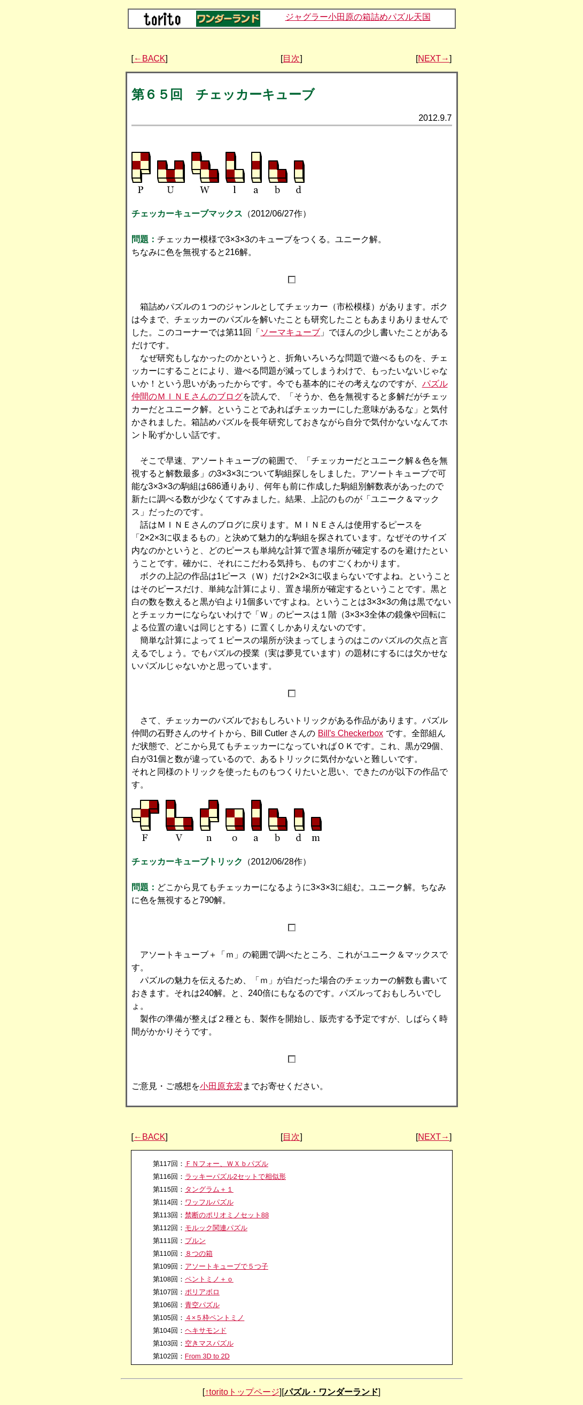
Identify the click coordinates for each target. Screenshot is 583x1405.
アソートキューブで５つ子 (226, 1266)
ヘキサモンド (206, 1330)
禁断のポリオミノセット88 (227, 1215)
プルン (195, 1241)
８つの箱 (199, 1253)
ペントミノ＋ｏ (209, 1279)
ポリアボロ (202, 1292)
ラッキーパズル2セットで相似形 (235, 1176)
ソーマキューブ (290, 332)
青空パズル (202, 1305)
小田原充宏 (221, 1086)
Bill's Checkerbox (350, 733)
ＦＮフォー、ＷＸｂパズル (226, 1164)
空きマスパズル (209, 1343)
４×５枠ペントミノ (214, 1318)
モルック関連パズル (216, 1228)
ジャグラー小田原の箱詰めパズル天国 (358, 16)
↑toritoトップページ (242, 1391)
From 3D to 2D (207, 1356)
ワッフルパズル (209, 1202)
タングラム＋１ (209, 1189)
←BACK (150, 58)
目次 (291, 58)
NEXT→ (433, 58)
